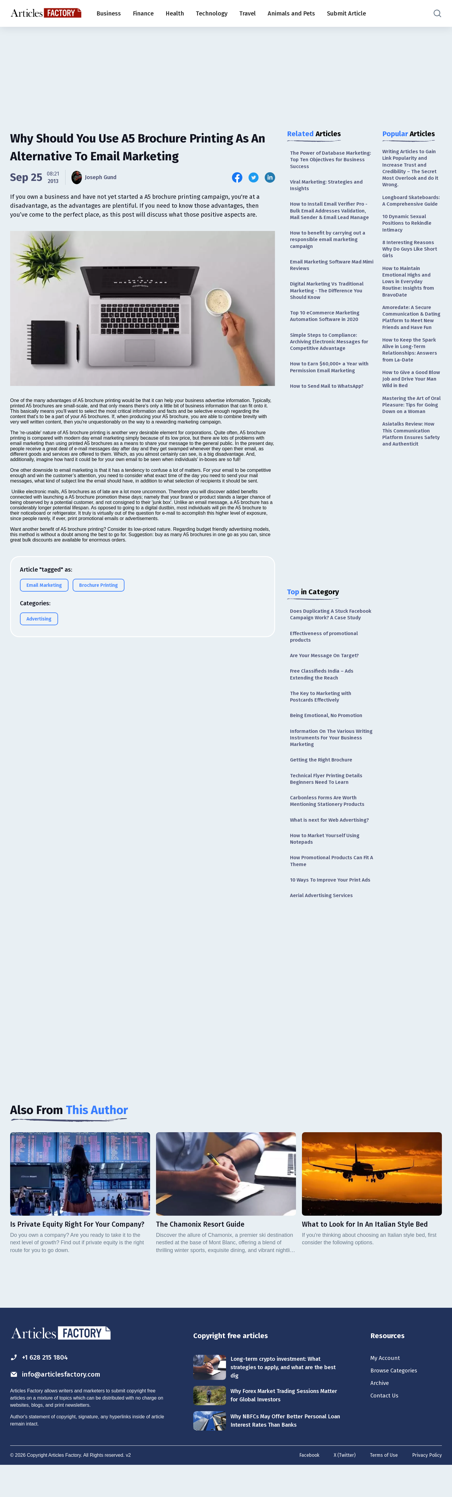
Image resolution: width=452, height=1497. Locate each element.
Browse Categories (395, 1402)
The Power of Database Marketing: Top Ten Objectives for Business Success (331, 160)
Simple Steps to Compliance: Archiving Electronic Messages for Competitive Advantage (331, 348)
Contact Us (385, 1428)
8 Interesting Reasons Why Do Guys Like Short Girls (411, 253)
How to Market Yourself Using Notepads (326, 860)
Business (108, 13)
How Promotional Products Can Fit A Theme (331, 883)
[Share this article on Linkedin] (270, 177)
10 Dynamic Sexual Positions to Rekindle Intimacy (408, 226)
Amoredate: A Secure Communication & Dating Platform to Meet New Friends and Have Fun (412, 328)
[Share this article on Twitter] (253, 177)
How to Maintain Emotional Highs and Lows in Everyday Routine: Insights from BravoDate (409, 287)
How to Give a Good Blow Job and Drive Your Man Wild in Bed (411, 395)
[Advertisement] (226, 73)
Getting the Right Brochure (322, 779)
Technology (211, 13)
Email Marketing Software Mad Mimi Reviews (327, 269)
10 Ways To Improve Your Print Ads (327, 906)
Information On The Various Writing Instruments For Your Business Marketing (325, 757)
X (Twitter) (343, 1487)
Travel (247, 13)
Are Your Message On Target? (325, 672)
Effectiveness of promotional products (325, 653)
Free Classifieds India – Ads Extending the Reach (323, 691)
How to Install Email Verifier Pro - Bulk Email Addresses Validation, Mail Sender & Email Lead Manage (331, 213)
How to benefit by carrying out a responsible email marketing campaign (329, 242)
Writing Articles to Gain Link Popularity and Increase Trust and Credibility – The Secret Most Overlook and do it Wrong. (410, 169)
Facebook (307, 1487)
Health (175, 13)
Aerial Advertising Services (323, 926)
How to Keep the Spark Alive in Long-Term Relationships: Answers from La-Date (410, 365)
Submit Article (346, 13)
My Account (385, 1388)
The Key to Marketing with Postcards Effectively (322, 714)
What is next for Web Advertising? (331, 841)
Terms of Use (383, 1487)
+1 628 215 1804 (41, 1388)
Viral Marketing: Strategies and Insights (327, 186)
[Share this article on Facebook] (237, 177)
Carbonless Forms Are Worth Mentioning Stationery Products (329, 822)
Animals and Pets (291, 13)
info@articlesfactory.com (57, 1405)
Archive (380, 1415)
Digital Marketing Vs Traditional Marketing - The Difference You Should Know (328, 295)
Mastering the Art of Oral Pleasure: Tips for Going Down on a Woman (409, 426)
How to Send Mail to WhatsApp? (329, 394)
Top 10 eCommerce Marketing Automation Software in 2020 (326, 321)
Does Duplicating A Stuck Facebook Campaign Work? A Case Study (331, 626)
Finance (143, 13)
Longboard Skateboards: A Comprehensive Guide (412, 203)
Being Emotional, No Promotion (328, 733)
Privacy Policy (427, 1487)
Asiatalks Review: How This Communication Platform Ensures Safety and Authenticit (411, 460)
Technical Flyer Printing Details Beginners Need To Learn (327, 799)
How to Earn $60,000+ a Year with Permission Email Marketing (330, 374)
